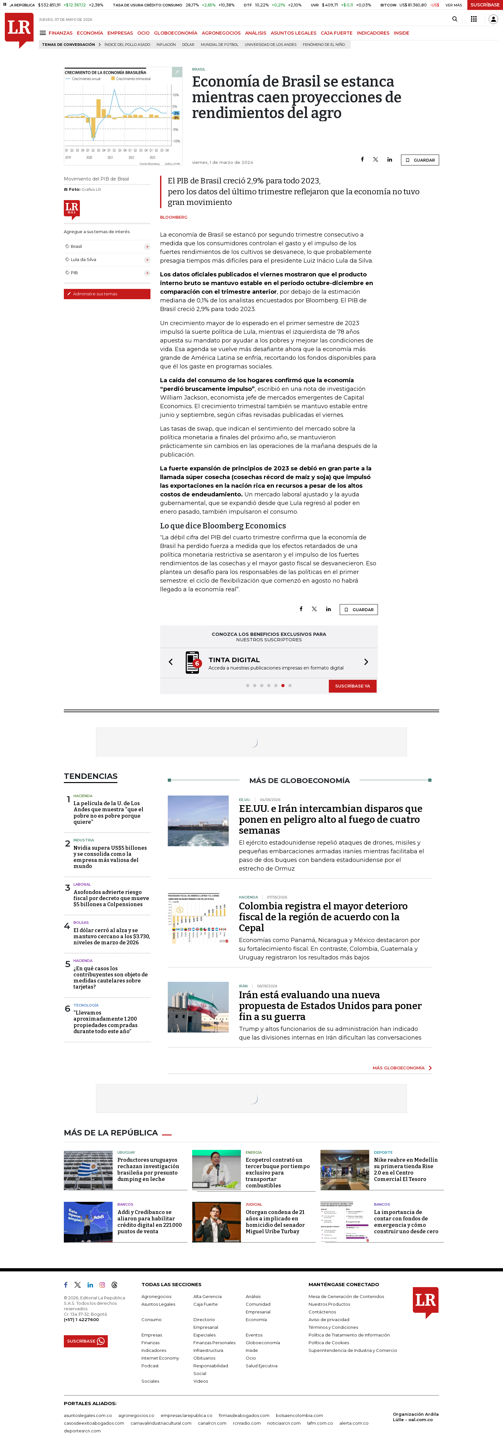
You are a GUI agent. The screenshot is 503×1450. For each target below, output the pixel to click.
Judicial (254, 1204)
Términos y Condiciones (333, 1327)
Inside (252, 1350)
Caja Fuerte (205, 1304)
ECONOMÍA (90, 33)
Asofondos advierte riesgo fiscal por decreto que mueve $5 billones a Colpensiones (111, 898)
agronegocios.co (136, 1415)
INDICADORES (373, 33)
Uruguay (126, 1152)
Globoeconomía (263, 1342)
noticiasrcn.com (284, 1423)
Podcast (150, 1365)
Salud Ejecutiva (261, 1365)
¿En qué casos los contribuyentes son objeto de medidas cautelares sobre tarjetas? (110, 977)
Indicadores (153, 1350)
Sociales (150, 1381)
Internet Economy (160, 1358)
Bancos (125, 1204)
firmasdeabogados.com (244, 1415)
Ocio (251, 1358)
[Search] (454, 19)
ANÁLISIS (255, 33)
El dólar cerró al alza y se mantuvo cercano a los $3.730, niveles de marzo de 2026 (111, 936)
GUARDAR (420, 160)
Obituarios (204, 1358)
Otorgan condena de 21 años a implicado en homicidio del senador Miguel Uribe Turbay (275, 1222)
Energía (254, 1152)
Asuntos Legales (158, 1304)
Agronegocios (156, 1296)
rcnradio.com (247, 1423)
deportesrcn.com (82, 1430)
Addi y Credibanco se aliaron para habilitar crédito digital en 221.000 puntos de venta (149, 1222)
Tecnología (85, 1005)
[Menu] (44, 33)
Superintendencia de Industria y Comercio (353, 1350)
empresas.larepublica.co (186, 1415)
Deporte (383, 1152)
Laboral (82, 884)
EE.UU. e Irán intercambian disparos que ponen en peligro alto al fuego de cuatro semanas (330, 819)
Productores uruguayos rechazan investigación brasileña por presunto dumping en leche (148, 1169)
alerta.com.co (354, 1423)
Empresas (151, 1334)
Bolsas (81, 922)
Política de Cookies (329, 1342)
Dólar (188, 45)
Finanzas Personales (214, 1342)
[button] (168, 663)
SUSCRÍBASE (485, 5)
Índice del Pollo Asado (127, 45)
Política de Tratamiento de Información (349, 1334)
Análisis (253, 1296)
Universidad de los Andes (270, 45)
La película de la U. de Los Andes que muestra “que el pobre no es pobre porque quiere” (108, 812)
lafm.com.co (320, 1423)
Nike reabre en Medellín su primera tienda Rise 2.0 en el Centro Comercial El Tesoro (406, 1169)
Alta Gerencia (207, 1296)
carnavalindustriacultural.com (161, 1423)
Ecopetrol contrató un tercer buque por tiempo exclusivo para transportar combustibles (278, 1173)
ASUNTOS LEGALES (293, 33)
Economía (256, 1319)
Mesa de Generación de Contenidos (346, 1296)
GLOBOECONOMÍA (175, 33)
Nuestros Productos (329, 1304)
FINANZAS (60, 33)
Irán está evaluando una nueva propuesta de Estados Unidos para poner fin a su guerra (330, 1006)
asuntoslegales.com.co (88, 1415)
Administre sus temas (92, 293)
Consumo (151, 1319)
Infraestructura (208, 1350)
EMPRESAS (120, 33)
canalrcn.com (212, 1423)
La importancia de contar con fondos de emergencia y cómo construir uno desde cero (406, 1222)
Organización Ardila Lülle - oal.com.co (416, 1417)
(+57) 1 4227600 (81, 1319)
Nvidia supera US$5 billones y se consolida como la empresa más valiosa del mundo (110, 857)
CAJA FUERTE (337, 33)
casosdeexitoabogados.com (94, 1423)
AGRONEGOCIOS (221, 33)
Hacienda (82, 796)
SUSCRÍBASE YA (352, 685)
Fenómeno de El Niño (324, 45)
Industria (83, 840)
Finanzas (150, 1342)
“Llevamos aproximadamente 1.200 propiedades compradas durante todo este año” (105, 1022)
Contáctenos (322, 1311)
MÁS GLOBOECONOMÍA (399, 1067)
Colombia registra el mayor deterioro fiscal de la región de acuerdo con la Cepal (323, 917)
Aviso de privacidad (329, 1319)
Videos (200, 1381)
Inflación (166, 45)
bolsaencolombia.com (299, 1415)
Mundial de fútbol (219, 45)
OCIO (143, 33)
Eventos (254, 1334)
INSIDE (401, 33)
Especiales (204, 1334)
